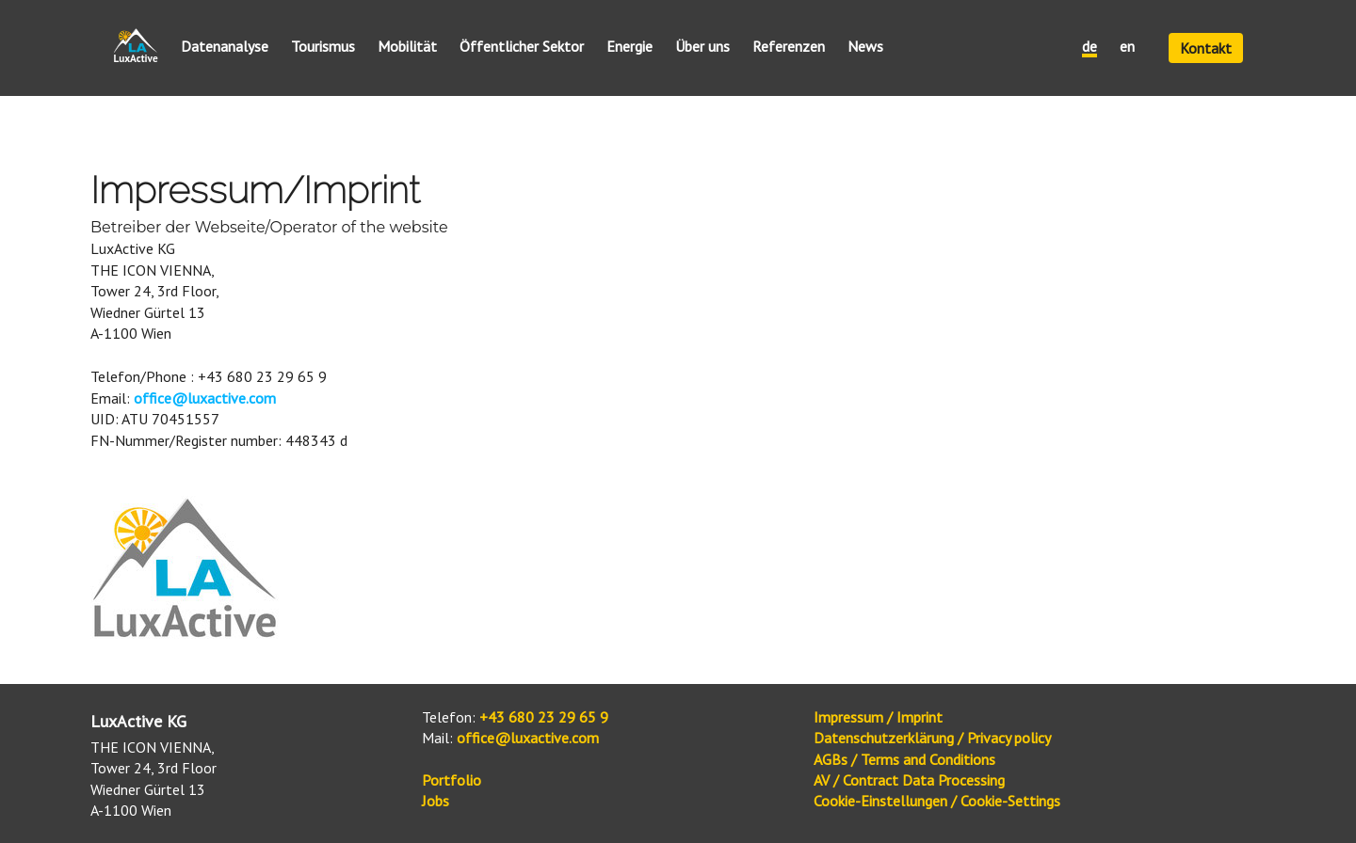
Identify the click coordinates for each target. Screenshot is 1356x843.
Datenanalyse (224, 47)
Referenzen (788, 47)
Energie (629, 47)
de (1089, 47)
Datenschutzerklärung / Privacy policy (932, 737)
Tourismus (323, 47)
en (1127, 47)
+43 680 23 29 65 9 (543, 717)
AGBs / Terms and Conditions (904, 759)
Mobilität (407, 47)
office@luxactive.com (205, 398)
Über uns (702, 47)
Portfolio (451, 780)
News (865, 47)
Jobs (435, 800)
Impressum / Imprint (878, 717)
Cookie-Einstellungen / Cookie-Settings (937, 800)
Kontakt (1206, 48)
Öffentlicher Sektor (522, 47)
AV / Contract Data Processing (909, 780)
